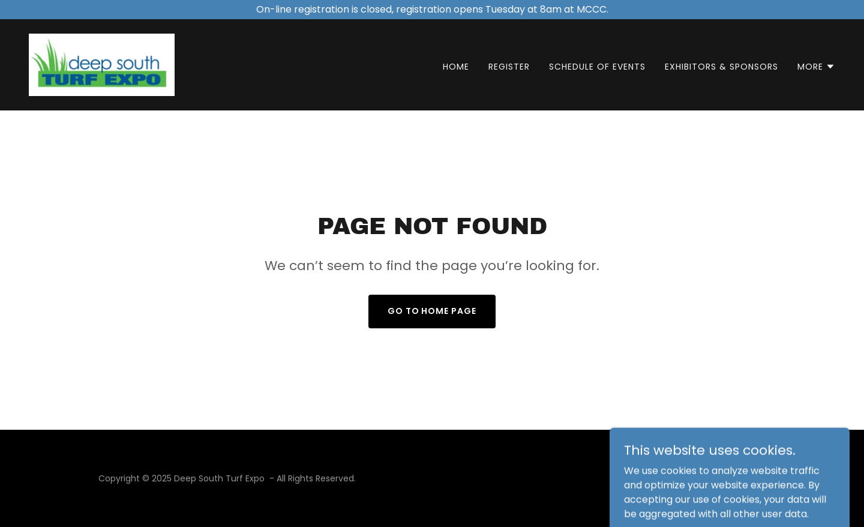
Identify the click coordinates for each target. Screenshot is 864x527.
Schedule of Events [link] (597, 67)
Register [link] (509, 67)
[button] (816, 66)
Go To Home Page (432, 311)
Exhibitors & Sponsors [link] (721, 67)
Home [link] (456, 67)
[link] (102, 64)
